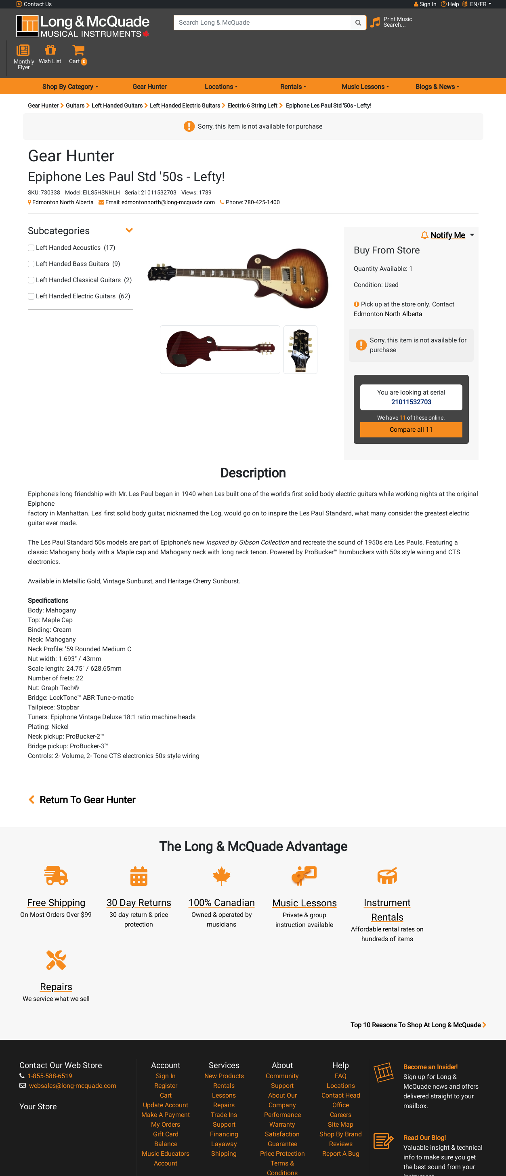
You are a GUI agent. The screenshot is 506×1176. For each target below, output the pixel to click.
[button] (487, 29)
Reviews (341, 1054)
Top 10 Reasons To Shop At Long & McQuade (418, 936)
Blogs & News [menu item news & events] (435, 58)
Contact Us (34, 4)
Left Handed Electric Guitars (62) (79, 267)
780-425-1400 (262, 173)
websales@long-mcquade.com (67, 996)
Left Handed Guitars (117, 77)
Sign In (166, 986)
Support (224, 1035)
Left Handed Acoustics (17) (71, 219)
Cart (166, 1006)
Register (165, 996)
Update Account (165, 1016)
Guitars (75, 77)
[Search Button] (355, 28)
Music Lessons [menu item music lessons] (363, 58)
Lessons (224, 1006)
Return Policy (282, 1103)
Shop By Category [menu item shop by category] (67, 58)
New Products (224, 986)
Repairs (224, 1016)
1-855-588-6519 (45, 986)
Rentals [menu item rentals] (291, 58)
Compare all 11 (411, 401)
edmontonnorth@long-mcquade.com (168, 173)
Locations (341, 996)
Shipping (224, 1064)
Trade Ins (224, 1025)
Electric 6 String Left (252, 77)
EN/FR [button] (474, 4)
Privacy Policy (282, 1093)
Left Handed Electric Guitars (185, 77)
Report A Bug (340, 1064)
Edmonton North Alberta (63, 173)
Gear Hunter (149, 58)
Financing (224, 1045)
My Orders (165, 1035)
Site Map (340, 1035)
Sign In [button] (425, 4)
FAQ (340, 986)
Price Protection (282, 1064)
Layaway (224, 1054)
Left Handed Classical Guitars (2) (80, 251)
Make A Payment (165, 1025)
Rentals (224, 996)
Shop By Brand (340, 1045)
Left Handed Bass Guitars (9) (74, 235)
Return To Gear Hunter (81, 771)
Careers (340, 1025)
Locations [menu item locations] (219, 58)
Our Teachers (282, 1113)
